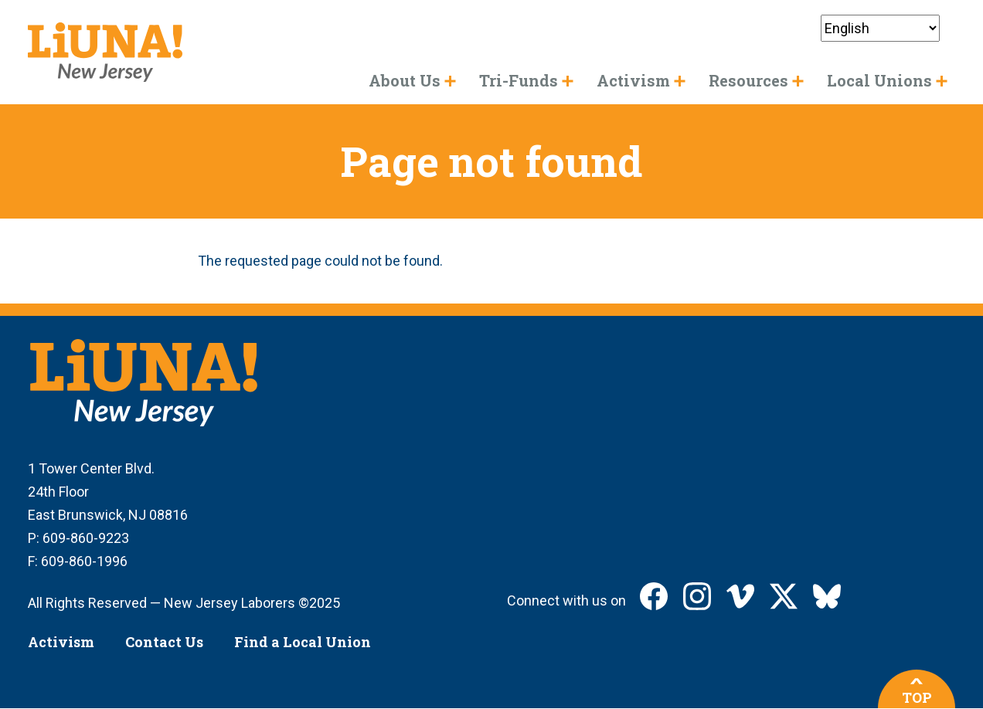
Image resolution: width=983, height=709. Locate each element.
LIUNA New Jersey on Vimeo (740, 596)
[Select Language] (880, 28)
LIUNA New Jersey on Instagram (697, 596)
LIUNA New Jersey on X (783, 596)
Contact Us (164, 642)
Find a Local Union (302, 642)
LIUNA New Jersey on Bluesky (826, 596)
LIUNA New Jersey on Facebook (653, 596)
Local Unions (879, 80)
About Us (404, 80)
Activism (61, 642)
